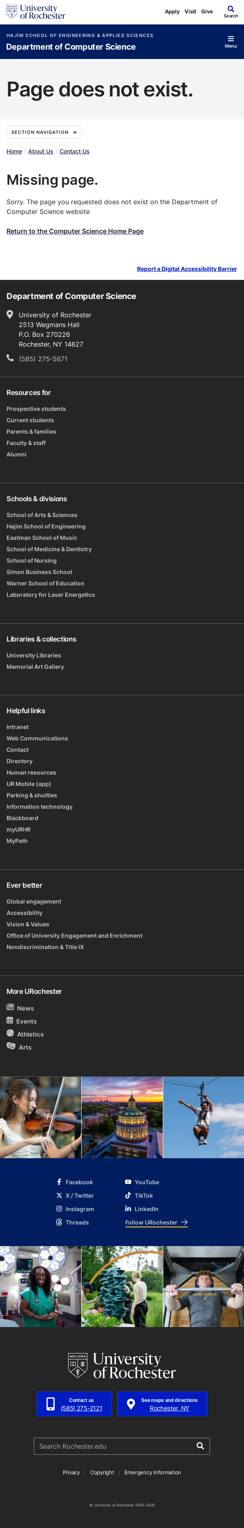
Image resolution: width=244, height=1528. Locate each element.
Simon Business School (39, 572)
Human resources (31, 772)
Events (22, 1021)
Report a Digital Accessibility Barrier (187, 269)
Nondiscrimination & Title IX (45, 947)
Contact (18, 749)
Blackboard (22, 818)
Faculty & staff (26, 443)
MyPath (17, 841)
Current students (30, 420)
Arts (19, 1047)
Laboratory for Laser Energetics (51, 594)
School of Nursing (32, 560)
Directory (20, 761)
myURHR (19, 829)
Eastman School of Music (42, 537)
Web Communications (37, 738)
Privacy (71, 1472)
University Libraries (34, 655)
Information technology (40, 806)
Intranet (18, 727)
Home (14, 151)
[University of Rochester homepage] (36, 12)
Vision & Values (28, 924)
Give (207, 11)
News (20, 1008)
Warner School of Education (45, 583)
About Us (40, 151)
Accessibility (24, 913)
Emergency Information (153, 1472)
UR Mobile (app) (29, 784)
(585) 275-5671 (43, 358)
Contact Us (75, 151)
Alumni (17, 454)
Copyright (102, 1472)
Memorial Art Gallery (35, 666)
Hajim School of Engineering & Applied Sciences (80, 36)
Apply (172, 11)
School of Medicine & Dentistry (49, 549)
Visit (190, 11)
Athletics (25, 1034)
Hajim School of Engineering (46, 526)
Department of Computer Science (71, 47)
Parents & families (31, 431)
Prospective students (36, 409)
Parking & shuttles (32, 795)
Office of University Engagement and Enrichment (74, 935)
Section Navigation (44, 132)
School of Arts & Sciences (42, 515)
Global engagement (34, 901)
